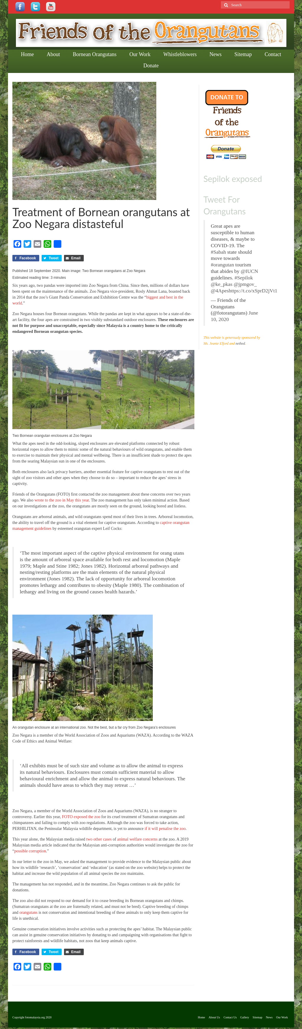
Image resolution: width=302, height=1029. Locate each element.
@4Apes (220, 291)
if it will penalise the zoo (165, 828)
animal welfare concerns (137, 839)
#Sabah (218, 252)
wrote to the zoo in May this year (62, 500)
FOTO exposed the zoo (81, 817)
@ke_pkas (221, 284)
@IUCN (249, 271)
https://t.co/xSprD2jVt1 (253, 291)
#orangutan (222, 265)
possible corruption (30, 851)
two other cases (98, 839)
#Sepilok (243, 278)
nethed (240, 343)
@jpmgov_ (245, 284)
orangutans (28, 912)
